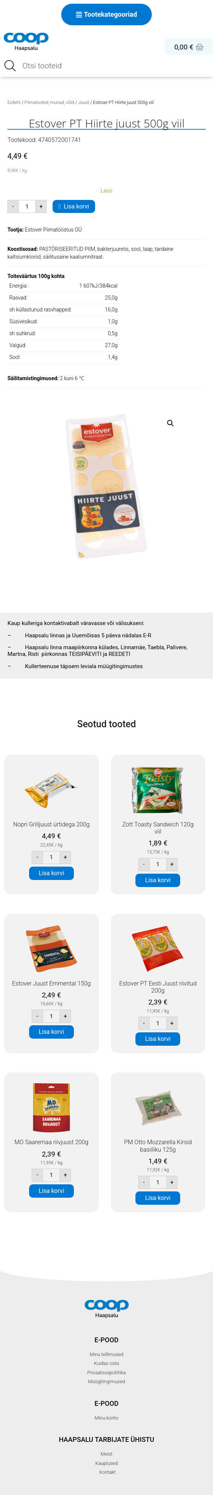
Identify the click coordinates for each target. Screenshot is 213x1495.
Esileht (14, 102)
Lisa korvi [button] (51, 873)
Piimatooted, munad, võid (49, 102)
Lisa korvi (76, 206)
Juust (83, 102)
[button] (170, 423)
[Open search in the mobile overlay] (106, 66)
